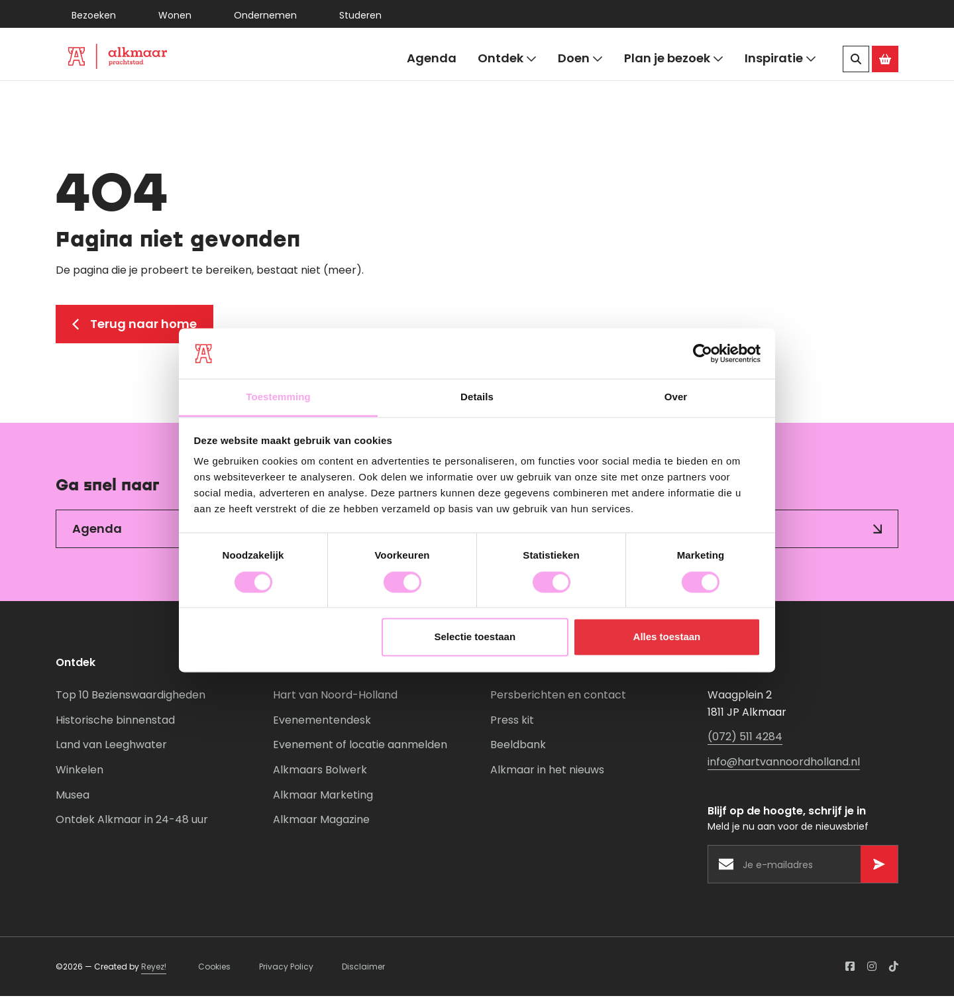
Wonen (174, 15)
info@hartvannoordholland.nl (784, 765)
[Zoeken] (856, 59)
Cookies (214, 970)
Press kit (512, 724)
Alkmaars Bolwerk (320, 773)
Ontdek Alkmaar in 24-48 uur (132, 823)
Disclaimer (363, 970)
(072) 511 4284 (745, 741)
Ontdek (507, 58)
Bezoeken (94, 15)
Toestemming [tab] (278, 397)
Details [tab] (477, 397)
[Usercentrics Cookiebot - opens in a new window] (703, 353)
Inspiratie (780, 58)
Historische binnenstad (115, 724)
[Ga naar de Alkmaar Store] (885, 59)
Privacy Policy (286, 970)
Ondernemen (265, 15)
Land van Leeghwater (111, 749)
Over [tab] (676, 397)
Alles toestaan (667, 637)
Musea (72, 798)
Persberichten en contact (558, 698)
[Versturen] (879, 868)
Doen (580, 58)
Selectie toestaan (475, 637)
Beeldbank (518, 749)
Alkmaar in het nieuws (547, 773)
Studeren (360, 15)
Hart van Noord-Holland (335, 698)
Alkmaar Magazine (321, 823)
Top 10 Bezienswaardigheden (130, 698)
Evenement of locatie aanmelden (360, 749)
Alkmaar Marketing (323, 798)
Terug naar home (134, 327)
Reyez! (153, 970)
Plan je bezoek (673, 58)
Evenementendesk (322, 724)
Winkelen (79, 773)
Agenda (431, 58)
